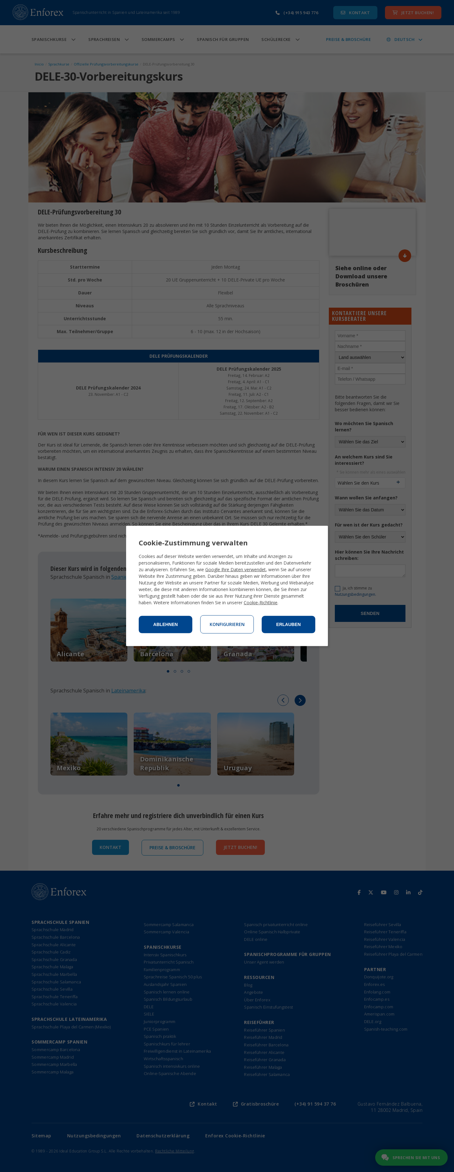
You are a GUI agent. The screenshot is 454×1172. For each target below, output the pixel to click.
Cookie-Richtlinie (260, 603)
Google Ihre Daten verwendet (235, 569)
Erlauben (288, 624)
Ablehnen (165, 624)
